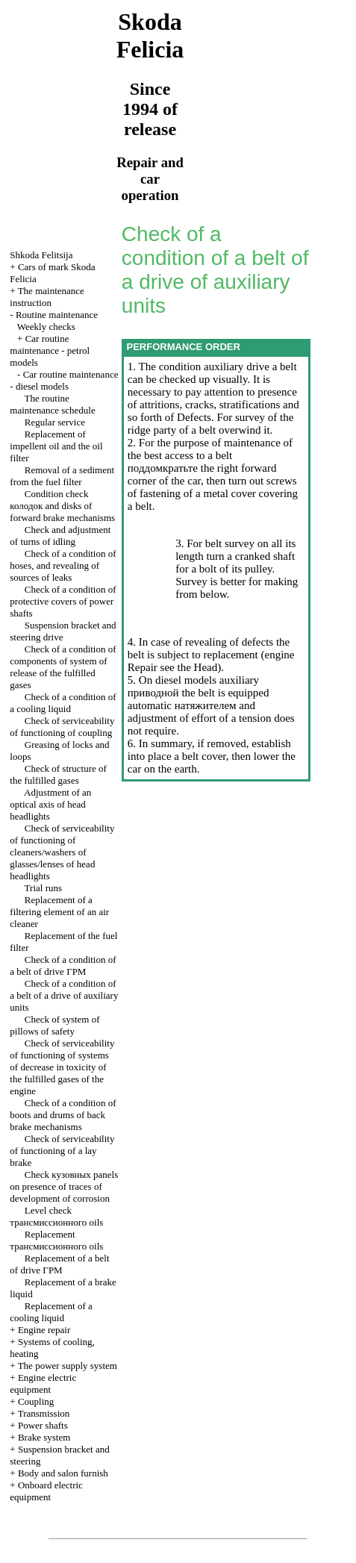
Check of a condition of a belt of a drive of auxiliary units (64, 995)
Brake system (44, 1437)
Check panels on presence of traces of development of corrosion (64, 1186)
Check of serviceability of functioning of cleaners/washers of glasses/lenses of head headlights (62, 852)
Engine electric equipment (43, 1383)
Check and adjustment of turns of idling (60, 535)
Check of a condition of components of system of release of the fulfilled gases (63, 666)
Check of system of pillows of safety (54, 1025)
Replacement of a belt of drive (59, 1264)
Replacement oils (56, 1240)
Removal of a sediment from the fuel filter (62, 475)
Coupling (36, 1401)
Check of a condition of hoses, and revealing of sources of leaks (63, 565)
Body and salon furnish (63, 1473)
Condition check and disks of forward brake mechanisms (62, 505)
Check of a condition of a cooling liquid (63, 702)
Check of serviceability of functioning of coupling (62, 726)
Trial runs (43, 887)
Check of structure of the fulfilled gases (58, 774)
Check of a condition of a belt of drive (63, 965)
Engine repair (44, 1329)
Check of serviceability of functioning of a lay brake (62, 1150)
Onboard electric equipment (46, 1491)
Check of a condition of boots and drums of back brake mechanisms (63, 1114)
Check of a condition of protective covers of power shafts (63, 601)
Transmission (44, 1413)
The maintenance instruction (47, 296)
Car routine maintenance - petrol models (50, 350)
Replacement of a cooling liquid (51, 1311)
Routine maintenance (57, 314)
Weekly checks (46, 326)
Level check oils (56, 1216)
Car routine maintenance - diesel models (64, 380)
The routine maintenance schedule (52, 404)
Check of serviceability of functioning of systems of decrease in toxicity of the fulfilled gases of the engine (62, 1067)
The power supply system (67, 1365)
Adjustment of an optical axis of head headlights (50, 804)
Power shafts (43, 1425)
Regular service (55, 422)
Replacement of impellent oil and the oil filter (56, 446)
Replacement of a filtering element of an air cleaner (59, 911)
